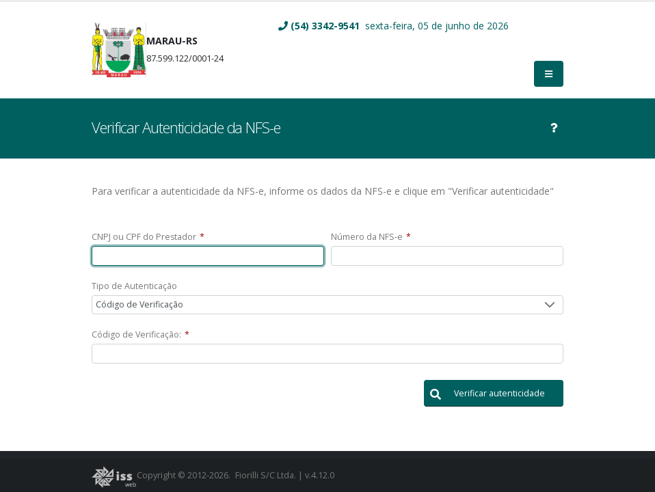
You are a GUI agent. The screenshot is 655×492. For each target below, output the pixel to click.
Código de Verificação (139, 304)
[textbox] (208, 256)
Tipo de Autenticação (134, 286)
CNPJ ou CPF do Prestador (148, 237)
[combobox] (327, 305)
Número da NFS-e (371, 237)
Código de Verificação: (140, 334)
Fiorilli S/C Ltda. (265, 475)
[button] (493, 393)
